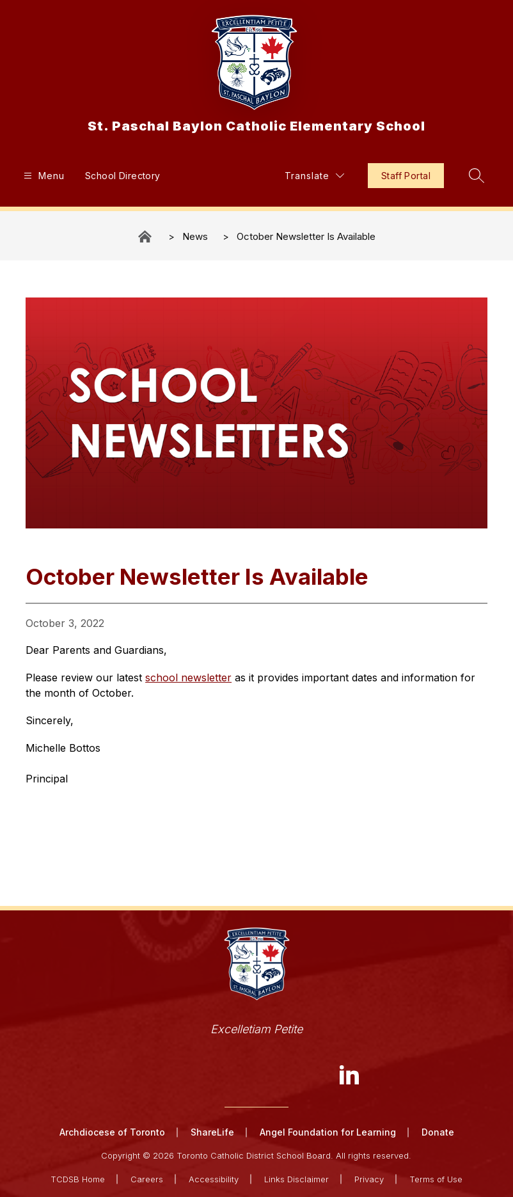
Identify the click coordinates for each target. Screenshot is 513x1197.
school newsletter (188, 677)
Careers (146, 1179)
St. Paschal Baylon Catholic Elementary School (146, 236)
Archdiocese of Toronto (112, 1132)
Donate (438, 1132)
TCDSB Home (78, 1179)
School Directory (123, 175)
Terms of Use (435, 1179)
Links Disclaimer (296, 1179)
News (195, 236)
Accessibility (214, 1179)
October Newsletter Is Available (306, 236)
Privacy (369, 1179)
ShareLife (212, 1132)
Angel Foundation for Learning (328, 1132)
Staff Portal (405, 175)
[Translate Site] (314, 176)
